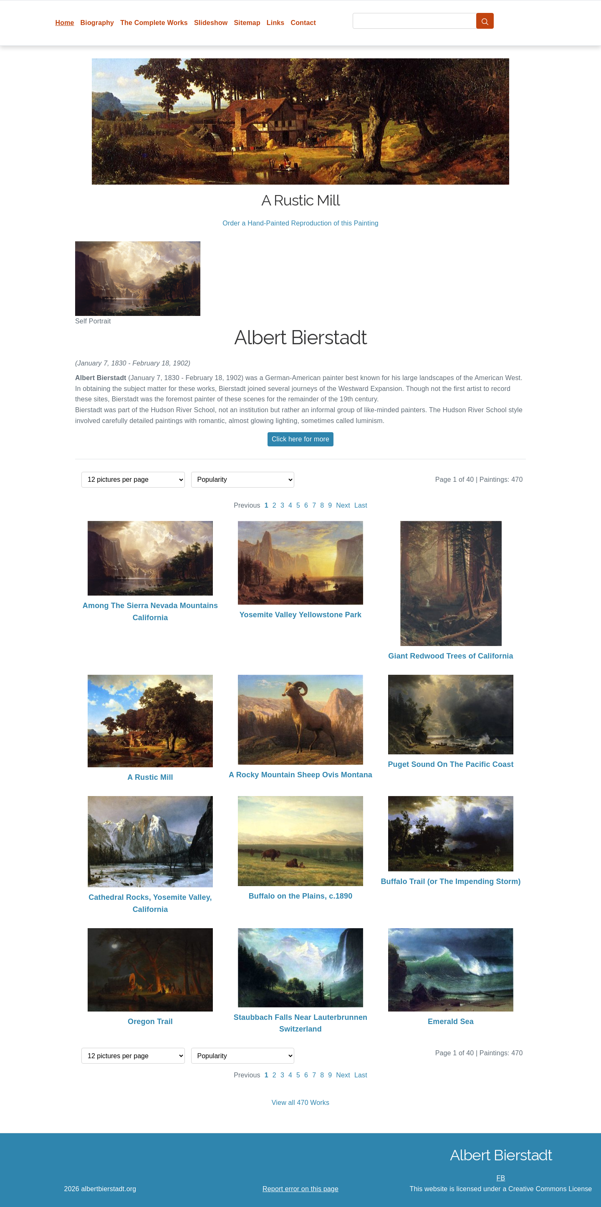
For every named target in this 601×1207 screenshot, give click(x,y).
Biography (97, 22)
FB (501, 1178)
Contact (303, 22)
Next (343, 505)
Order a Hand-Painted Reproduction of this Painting (300, 223)
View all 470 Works (300, 1102)
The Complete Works (154, 22)
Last (360, 505)
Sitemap (247, 22)
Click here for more (300, 439)
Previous (247, 505)
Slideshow (211, 22)
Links (276, 22)
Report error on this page (300, 1188)
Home (65, 22)
